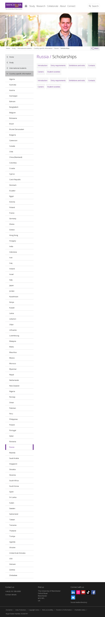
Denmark (12, 185)
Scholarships (64, 48)
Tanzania (12, 525)
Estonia (12, 202)
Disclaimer (9, 610)
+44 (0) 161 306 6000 (13, 591)
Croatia (12, 168)
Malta (11, 347)
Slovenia (12, 475)
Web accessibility (47, 610)
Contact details (10, 594)
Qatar (11, 436)
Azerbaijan (13, 96)
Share (94, 48)
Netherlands (14, 380)
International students (25, 48)
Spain (11, 492)
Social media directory (79, 602)
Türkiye (12, 536)
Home (26, 6)
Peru (11, 414)
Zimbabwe (13, 575)
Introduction (42, 65)
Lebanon (12, 319)
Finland (12, 207)
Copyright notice (34, 610)
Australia (12, 85)
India (11, 246)
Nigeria (12, 391)
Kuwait (11, 308)
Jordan (11, 291)
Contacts (91, 65)
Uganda (12, 542)
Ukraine (12, 547)
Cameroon (13, 140)
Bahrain (12, 101)
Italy (11, 280)
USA (10, 558)
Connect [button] (71, 6)
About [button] (63, 6)
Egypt (11, 196)
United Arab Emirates (17, 553)
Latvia (11, 313)
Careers (41, 72)
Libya (11, 324)
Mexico (12, 358)
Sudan (11, 503)
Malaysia (12, 341)
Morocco (12, 363)
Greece (12, 230)
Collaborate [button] (52, 6)
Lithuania (12, 330)
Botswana (13, 118)
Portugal (12, 430)
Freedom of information (64, 610)
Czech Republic (15, 179)
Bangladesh (13, 107)
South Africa (14, 480)
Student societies (53, 72)
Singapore (13, 464)
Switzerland (13, 514)
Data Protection (20, 610)
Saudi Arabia (14, 458)
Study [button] (32, 6)
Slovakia (12, 469)
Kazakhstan (13, 296)
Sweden (12, 508)
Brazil (11, 124)
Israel (11, 274)
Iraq (10, 263)
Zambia (12, 570)
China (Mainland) (15, 157)
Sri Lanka (12, 497)
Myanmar (13, 369)
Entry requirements (58, 65)
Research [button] (41, 6)
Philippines (13, 419)
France (11, 213)
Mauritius (13, 352)
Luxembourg (14, 335)
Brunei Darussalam (16, 129)
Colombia (12, 163)
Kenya (11, 302)
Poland (12, 425)
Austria (12, 90)
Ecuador (12, 191)
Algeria (12, 79)
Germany (12, 218)
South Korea (14, 486)
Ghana (11, 224)
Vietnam (12, 564)
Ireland (12, 269)
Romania (12, 441)
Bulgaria (12, 135)
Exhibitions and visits (77, 65)
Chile (11, 152)
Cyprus (12, 174)
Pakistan (12, 408)
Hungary (12, 241)
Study (14, 48)
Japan (11, 285)
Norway (12, 397)
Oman (11, 402)
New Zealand (14, 386)
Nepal (11, 375)
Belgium (12, 112)
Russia (56, 48)
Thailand (12, 531)
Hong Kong (13, 235)
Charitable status (79, 610)
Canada (12, 146)
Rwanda (12, 453)
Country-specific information (43, 48)
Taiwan (12, 519)
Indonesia (13, 252)
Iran (10, 257)
